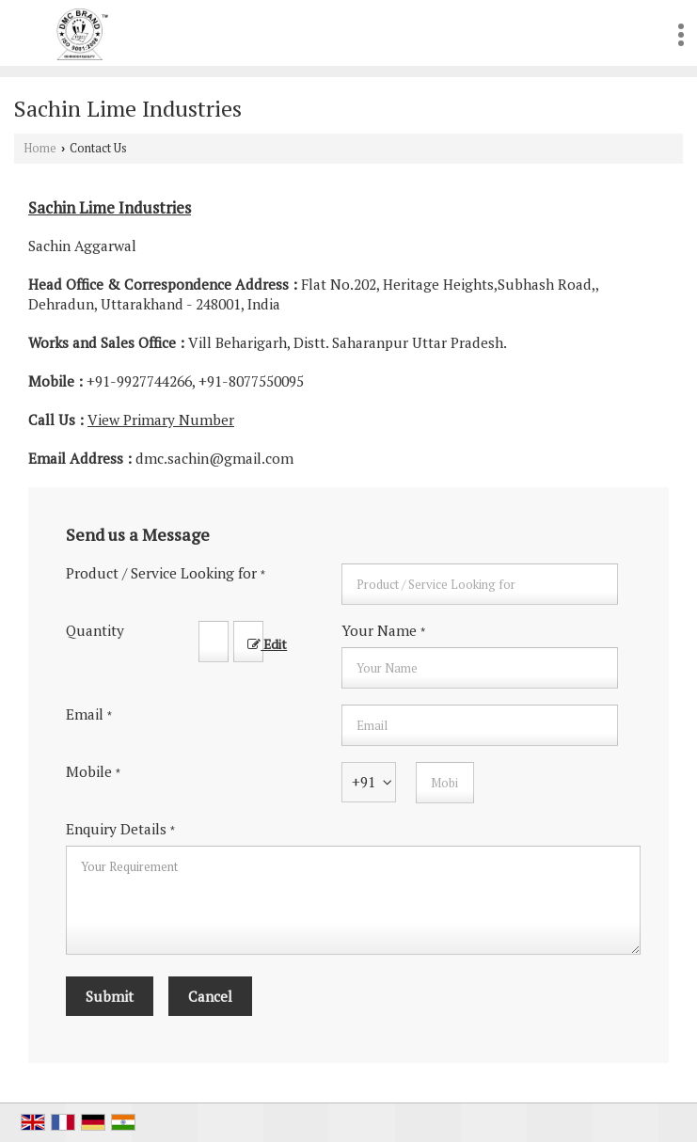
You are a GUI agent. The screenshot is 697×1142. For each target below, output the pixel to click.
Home (40, 148)
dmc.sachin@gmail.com (214, 458)
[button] (160, 419)
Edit (267, 644)
